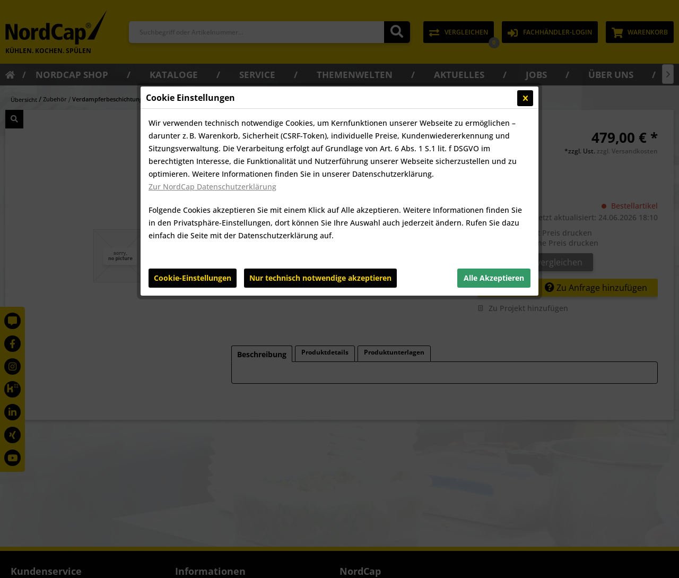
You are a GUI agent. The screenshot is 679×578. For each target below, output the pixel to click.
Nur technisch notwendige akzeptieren (320, 278)
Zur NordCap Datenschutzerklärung (212, 187)
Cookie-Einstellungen (192, 278)
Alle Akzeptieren (494, 278)
